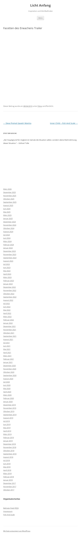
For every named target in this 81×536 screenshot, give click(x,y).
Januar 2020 (8, 401)
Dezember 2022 (9, 287)
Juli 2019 (6, 421)
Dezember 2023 (9, 251)
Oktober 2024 (8, 228)
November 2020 (9, 369)
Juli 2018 (6, 460)
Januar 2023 (8, 284)
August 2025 (8, 205)
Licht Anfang (40, 5)
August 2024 (8, 231)
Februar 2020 (8, 398)
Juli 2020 (6, 382)
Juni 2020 (6, 385)
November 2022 (9, 290)
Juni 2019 (6, 424)
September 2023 (9, 257)
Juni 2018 (6, 463)
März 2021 (7, 356)
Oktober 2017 (8, 490)
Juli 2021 (6, 342)
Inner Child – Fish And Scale (64, 123)
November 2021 (9, 329)
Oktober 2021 (8, 333)
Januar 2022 (8, 323)
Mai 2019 (6, 427)
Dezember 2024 (9, 222)
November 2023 (9, 254)
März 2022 (7, 316)
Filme (40, 106)
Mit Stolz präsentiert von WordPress (16, 531)
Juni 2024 (6, 238)
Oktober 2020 (8, 372)
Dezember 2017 (9, 483)
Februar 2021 (8, 359)
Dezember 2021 (9, 326)
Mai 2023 (6, 271)
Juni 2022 (6, 307)
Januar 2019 (8, 441)
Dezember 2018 (9, 444)
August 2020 (8, 378)
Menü (40, 18)
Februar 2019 (8, 437)
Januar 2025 (8, 218)
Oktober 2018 (8, 450)
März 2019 (7, 434)
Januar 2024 (8, 248)
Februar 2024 (8, 244)
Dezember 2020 (9, 365)
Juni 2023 (6, 267)
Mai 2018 (6, 467)
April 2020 (7, 392)
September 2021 (9, 336)
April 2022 (7, 313)
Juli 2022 (6, 303)
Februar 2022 (8, 320)
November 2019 (9, 408)
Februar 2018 (8, 477)
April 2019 (7, 431)
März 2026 (7, 189)
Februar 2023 (8, 280)
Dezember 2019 (9, 405)
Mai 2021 (6, 349)
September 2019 (9, 414)
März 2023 (7, 277)
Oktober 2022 (8, 293)
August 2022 (8, 300)
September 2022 (9, 297)
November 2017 (9, 486)
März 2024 (7, 241)
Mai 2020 (6, 388)
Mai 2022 (6, 310)
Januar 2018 (8, 480)
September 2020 (9, 375)
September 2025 (9, 202)
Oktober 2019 (8, 411)
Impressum (7, 511)
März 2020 (7, 395)
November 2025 (9, 195)
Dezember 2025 (9, 192)
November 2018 (9, 447)
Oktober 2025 (8, 199)
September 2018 (9, 454)
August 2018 (8, 457)
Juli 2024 (6, 235)
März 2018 (7, 473)
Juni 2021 (6, 346)
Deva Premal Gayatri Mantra (17, 123)
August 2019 (8, 418)
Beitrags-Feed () (11, 508)
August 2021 (8, 339)
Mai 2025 (6, 212)
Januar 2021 (8, 362)
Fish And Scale (9, 514)
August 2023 (8, 261)
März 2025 (7, 215)
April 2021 (7, 352)
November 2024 (9, 225)
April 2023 (7, 274)
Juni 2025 (6, 208)
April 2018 (7, 470)
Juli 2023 (6, 264)
